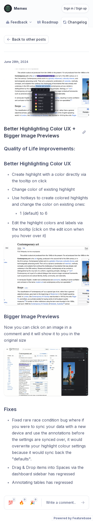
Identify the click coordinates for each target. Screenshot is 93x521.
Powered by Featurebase (72, 518)
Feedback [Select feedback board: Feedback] (19, 22)
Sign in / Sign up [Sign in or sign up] (75, 8)
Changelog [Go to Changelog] (75, 22)
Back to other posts (26, 39)
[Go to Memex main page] (15, 8)
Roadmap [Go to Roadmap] (47, 22)
